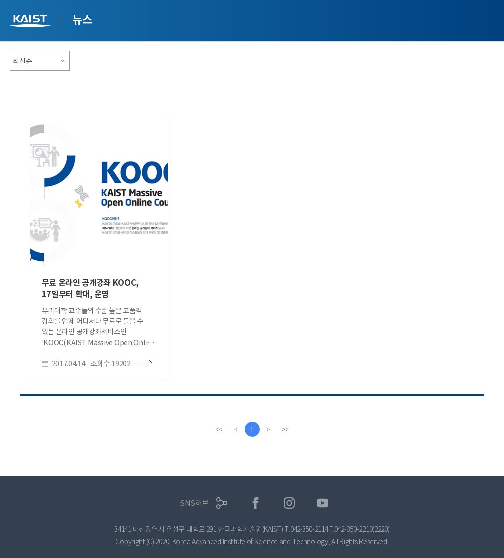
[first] (219, 429)
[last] (285, 429)
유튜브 (322, 503)
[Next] (268, 429)
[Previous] (236, 429)
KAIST (31, 22)
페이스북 (255, 503)
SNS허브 (194, 503)
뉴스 (82, 20)
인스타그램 (289, 503)
